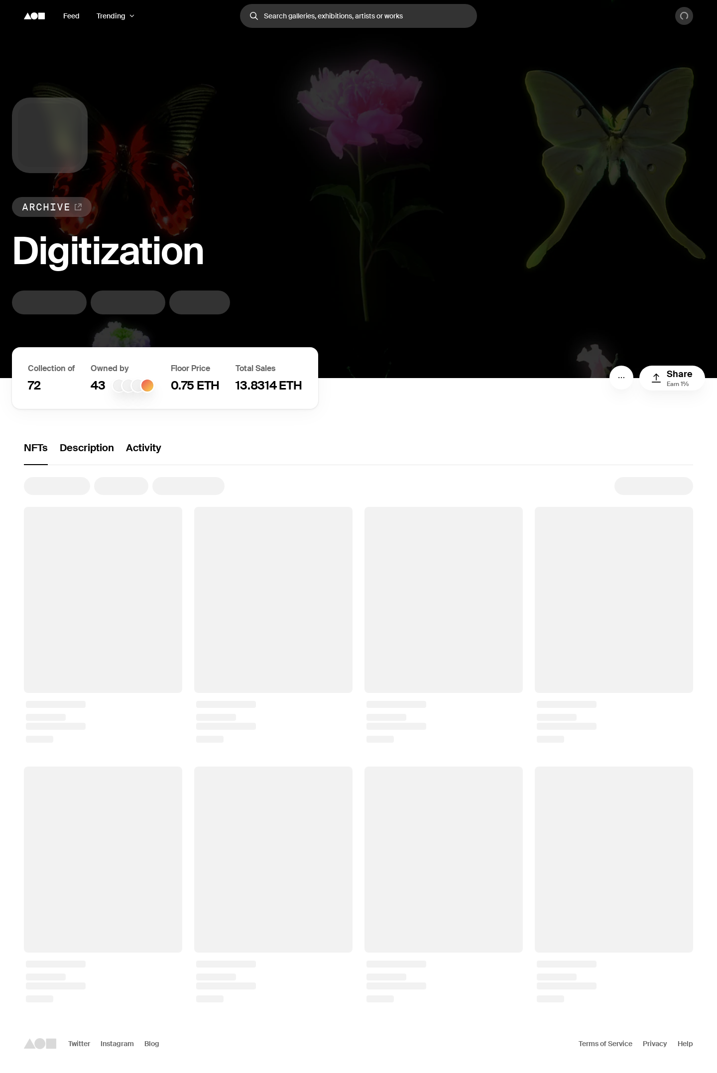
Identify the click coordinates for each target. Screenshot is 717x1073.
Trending (111, 15)
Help (685, 1043)
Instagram (117, 1043)
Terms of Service (605, 1043)
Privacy (655, 1043)
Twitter (79, 1043)
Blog (151, 1043)
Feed (71, 15)
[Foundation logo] (34, 15)
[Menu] (621, 378)
